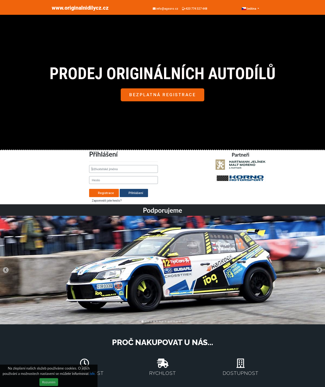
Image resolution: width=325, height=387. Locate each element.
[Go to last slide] (6, 270)
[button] (162, 94)
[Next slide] (319, 270)
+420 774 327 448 (194, 8)
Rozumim (48, 382)
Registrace (104, 193)
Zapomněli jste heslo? (107, 200)
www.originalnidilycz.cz (80, 8)
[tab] (142, 321)
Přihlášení (134, 193)
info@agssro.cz (166, 8)
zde (92, 373)
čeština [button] (249, 8)
